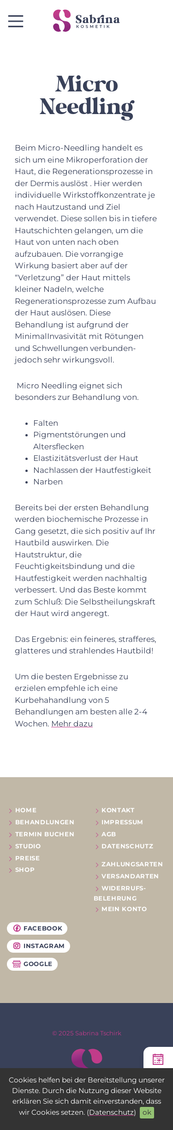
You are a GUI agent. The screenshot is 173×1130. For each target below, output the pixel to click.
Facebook (37, 928)
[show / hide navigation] (15, 21)
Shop (25, 869)
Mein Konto (124, 908)
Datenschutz (111, 1112)
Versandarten (130, 876)
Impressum (122, 822)
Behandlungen (45, 822)
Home (26, 810)
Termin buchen (45, 834)
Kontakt (118, 810)
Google (32, 964)
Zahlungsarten (132, 864)
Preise (27, 858)
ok (147, 1112)
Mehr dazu (72, 723)
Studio (28, 846)
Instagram (38, 946)
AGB (108, 834)
